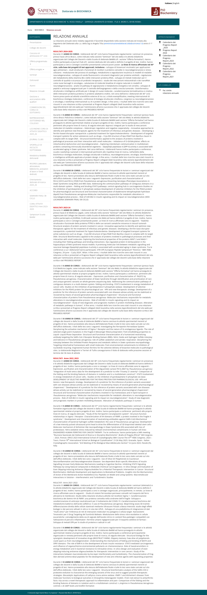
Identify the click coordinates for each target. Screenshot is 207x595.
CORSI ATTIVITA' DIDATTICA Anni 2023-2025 (39, 206)
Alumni (32, 85)
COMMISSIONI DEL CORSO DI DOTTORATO (38, 110)
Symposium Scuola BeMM (37, 215)
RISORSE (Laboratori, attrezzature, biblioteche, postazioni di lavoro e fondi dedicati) (39, 168)
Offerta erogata (37, 69)
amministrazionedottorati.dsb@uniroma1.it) (123, 43)
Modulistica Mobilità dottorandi (38, 156)
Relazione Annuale (37, 91)
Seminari (33, 75)
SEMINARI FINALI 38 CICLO (38, 197)
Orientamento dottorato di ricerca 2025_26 (38, 182)
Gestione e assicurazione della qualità (37, 99)
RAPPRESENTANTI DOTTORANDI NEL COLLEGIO (37, 120)
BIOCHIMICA (39, 30)
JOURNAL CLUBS (36, 139)
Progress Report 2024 (170, 51)
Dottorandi (34, 80)
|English (172, 3)
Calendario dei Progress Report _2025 (170, 45)
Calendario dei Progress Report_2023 (169, 58)
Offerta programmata (38, 62)
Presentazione (35, 42)
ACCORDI (33, 190)
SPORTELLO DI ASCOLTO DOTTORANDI (36, 147)
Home (30, 30)
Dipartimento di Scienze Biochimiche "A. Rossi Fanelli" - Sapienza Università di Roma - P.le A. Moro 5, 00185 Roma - (86, 22)
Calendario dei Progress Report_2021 (169, 74)
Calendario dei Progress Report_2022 (169, 66)
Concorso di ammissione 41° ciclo (38, 54)
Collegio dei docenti (38, 48)
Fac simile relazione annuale (171, 91)
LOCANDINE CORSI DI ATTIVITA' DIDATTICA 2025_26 (39, 131)
